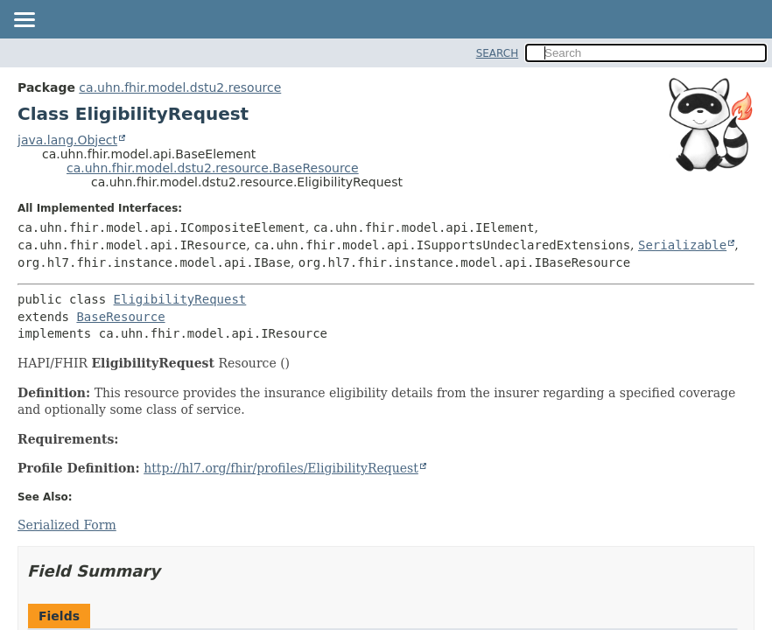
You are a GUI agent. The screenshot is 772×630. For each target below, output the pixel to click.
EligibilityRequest (180, 299)
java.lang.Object (67, 140)
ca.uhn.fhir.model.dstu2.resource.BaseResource (213, 168)
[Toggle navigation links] (24, 21)
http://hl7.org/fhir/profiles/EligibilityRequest (281, 468)
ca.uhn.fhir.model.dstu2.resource (180, 87)
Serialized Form (67, 525)
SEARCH (497, 53)
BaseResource (120, 317)
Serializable (682, 245)
